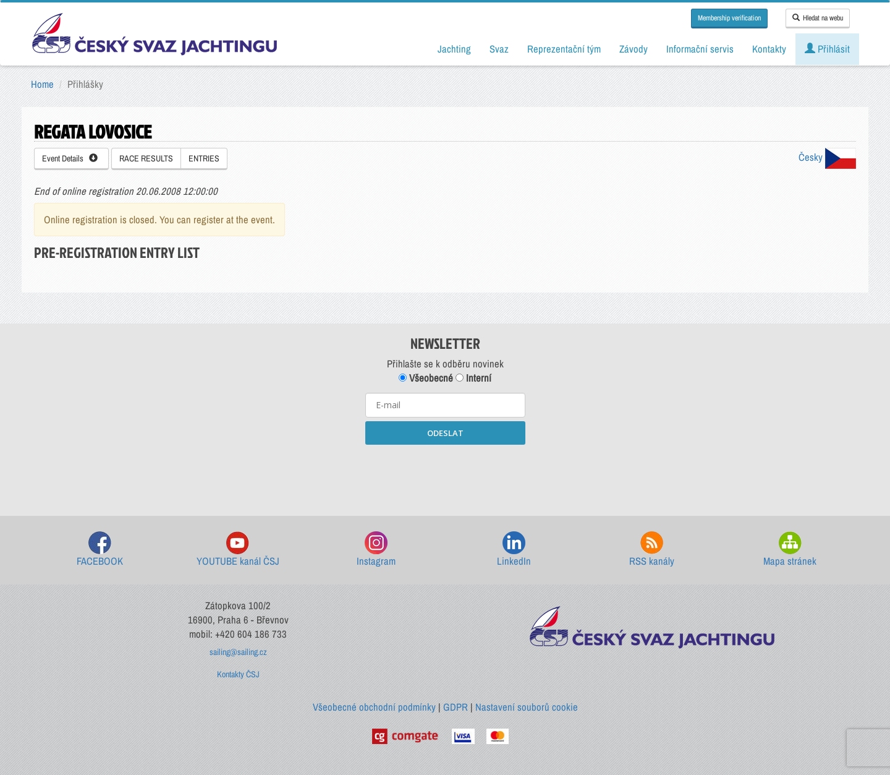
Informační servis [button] (700, 49)
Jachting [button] (454, 49)
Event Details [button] (70, 158)
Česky (827, 157)
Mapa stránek (789, 549)
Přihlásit (827, 49)
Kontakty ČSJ (238, 674)
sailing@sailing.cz (238, 651)
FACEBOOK (100, 549)
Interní (473, 378)
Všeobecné (426, 378)
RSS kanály (651, 549)
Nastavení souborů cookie (526, 707)
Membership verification (729, 18)
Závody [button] (633, 49)
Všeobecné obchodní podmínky (374, 707)
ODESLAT (445, 433)
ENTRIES (204, 158)
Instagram (376, 549)
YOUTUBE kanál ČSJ (238, 549)
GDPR (455, 707)
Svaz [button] (499, 49)
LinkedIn (514, 549)
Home (42, 84)
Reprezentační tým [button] (564, 49)
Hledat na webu (817, 18)
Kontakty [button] (769, 49)
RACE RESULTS (146, 158)
